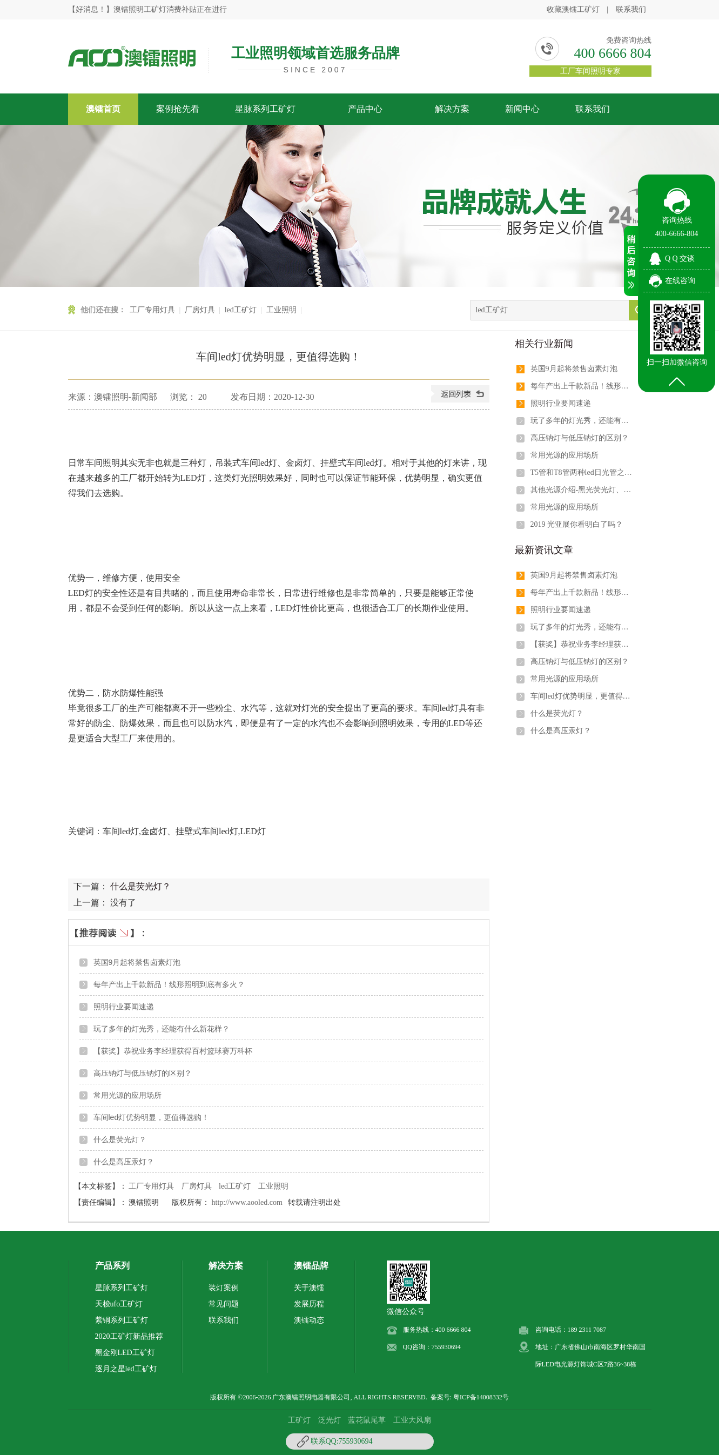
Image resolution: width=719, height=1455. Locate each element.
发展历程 (309, 1304)
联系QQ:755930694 (342, 1441)
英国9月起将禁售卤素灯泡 (137, 962)
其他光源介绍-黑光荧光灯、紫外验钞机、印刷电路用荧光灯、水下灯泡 (581, 490)
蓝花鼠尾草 (367, 1420)
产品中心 (365, 108)
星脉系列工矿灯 (265, 108)
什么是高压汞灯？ (123, 1161)
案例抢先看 (177, 108)
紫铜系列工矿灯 (121, 1320)
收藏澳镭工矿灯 (573, 9)
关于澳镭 (309, 1288)
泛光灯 (329, 1420)
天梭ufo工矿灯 (119, 1304)
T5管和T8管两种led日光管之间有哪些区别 (581, 472)
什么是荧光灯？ (140, 886)
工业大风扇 (412, 1420)
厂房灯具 (200, 310)
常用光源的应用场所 (127, 1095)
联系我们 (631, 9)
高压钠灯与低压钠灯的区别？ (142, 1073)
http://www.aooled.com (247, 1202)
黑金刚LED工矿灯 (125, 1353)
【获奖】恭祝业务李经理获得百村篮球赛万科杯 (172, 1051)
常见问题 (224, 1304)
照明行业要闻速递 (123, 1006)
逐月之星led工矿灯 (126, 1369)
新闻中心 (522, 108)
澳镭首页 (103, 108)
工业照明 (281, 310)
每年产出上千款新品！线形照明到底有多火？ (169, 984)
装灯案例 (224, 1288)
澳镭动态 (309, 1320)
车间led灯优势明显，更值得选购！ (151, 1117)
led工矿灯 (241, 310)
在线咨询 (680, 281)
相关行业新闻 (544, 343)
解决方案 (452, 108)
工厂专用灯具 (152, 310)
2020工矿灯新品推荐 (129, 1336)
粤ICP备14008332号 (481, 1397)
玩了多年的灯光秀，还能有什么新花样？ (161, 1028)
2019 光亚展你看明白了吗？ (576, 524)
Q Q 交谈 (680, 258)
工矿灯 (299, 1420)
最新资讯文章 (544, 550)
